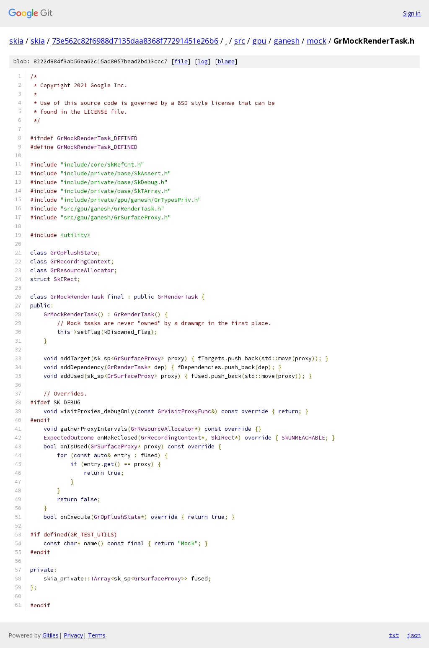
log (203, 61)
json (414, 635)
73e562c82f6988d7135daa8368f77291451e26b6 (135, 41)
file (181, 61)
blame (226, 61)
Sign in (412, 13)
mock (316, 41)
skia (16, 41)
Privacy (73, 635)
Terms (97, 635)
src (239, 41)
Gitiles (50, 635)
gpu (259, 41)
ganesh (287, 41)
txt (394, 635)
